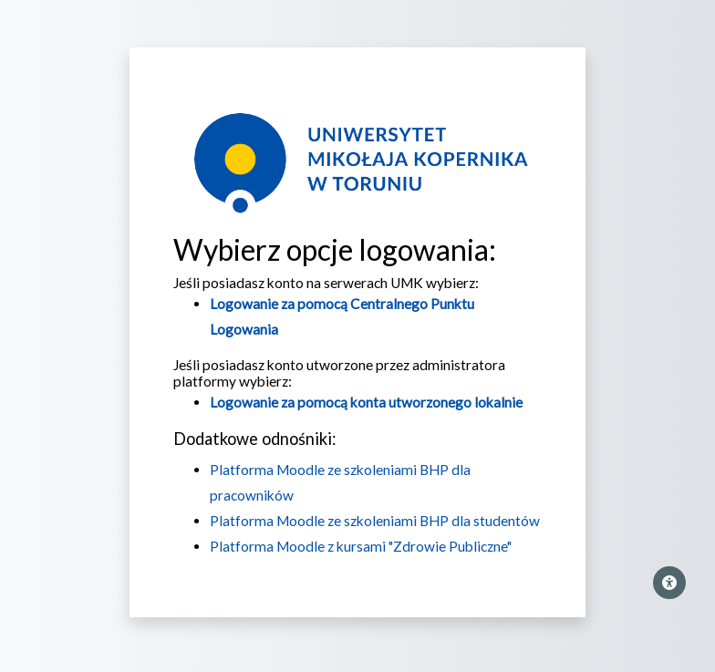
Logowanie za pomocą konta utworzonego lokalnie (366, 402)
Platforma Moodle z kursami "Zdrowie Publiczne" (361, 546)
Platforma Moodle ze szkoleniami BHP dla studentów (375, 520)
